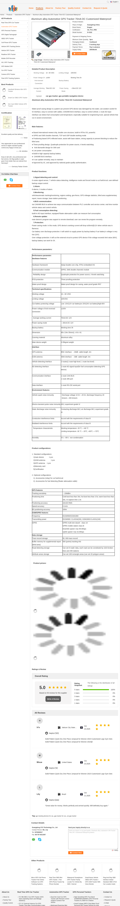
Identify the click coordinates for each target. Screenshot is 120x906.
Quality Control (74, 8)
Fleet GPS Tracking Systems (10, 78)
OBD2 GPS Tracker (7, 38)
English (116, 2)
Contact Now (80, 54)
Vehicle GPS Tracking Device (10, 46)
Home (31, 8)
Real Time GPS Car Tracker (10, 22)
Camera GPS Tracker (8, 74)
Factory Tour (60, 8)
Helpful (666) (54, 800)
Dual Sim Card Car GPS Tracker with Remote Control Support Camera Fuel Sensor (60, 899)
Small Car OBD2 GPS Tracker (17, 98)
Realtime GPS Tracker (8, 54)
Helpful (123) (54, 733)
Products (39, 8)
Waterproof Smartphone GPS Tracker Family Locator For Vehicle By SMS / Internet (75, 881)
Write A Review (53, 699)
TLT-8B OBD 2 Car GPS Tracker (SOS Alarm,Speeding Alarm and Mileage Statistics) (31, 898)
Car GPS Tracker (6, 70)
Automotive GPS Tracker (22, 15)
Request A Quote (100, 8)
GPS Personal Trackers (8, 30)
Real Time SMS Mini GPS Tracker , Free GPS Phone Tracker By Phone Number (56, 881)
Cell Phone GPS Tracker (9, 42)
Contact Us (86, 8)
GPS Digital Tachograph (9, 34)
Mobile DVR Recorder (8, 58)
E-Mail (107, 903)
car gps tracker (71, 816)
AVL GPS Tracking (7, 62)
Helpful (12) (53, 768)
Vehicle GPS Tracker (8, 50)
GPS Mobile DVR (6, 66)
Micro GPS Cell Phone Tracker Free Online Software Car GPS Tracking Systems (38, 881)
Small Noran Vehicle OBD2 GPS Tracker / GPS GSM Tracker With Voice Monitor (92, 881)
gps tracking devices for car (44, 816)
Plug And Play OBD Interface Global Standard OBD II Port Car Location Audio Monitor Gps (110, 882)
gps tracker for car (60, 816)
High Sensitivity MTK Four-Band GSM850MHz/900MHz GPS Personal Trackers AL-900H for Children (86, 898)
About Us (49, 8)
